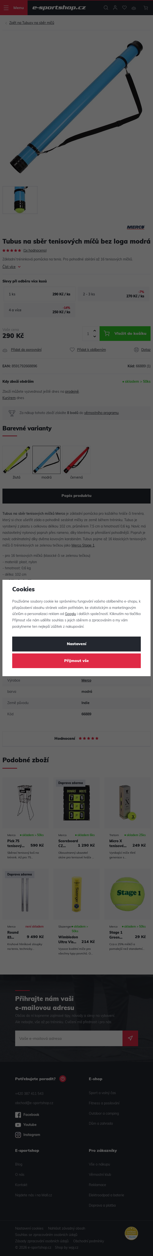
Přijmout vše (76, 661)
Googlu (70, 614)
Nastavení (76, 644)
